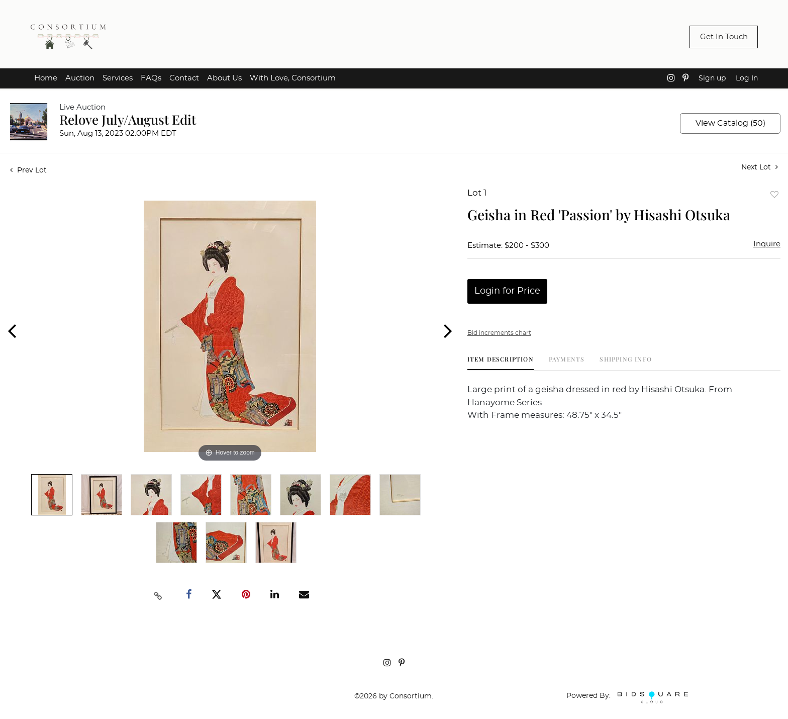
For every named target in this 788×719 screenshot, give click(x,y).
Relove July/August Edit (127, 119)
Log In (747, 78)
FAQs (151, 78)
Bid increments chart (499, 333)
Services (118, 78)
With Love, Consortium (293, 78)
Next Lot (759, 167)
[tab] (500, 362)
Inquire (766, 244)
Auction (79, 78)
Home (45, 78)
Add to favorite (774, 194)
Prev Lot (28, 170)
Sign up (712, 78)
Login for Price (507, 291)
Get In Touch (724, 37)
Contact (184, 78)
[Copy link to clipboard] (158, 595)
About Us (224, 78)
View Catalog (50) (730, 123)
